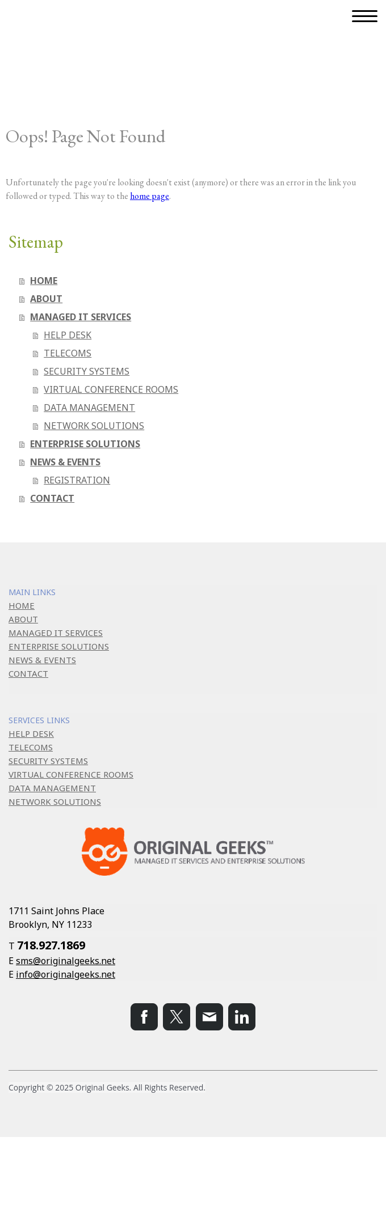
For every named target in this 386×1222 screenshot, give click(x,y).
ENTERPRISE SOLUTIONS (85, 444)
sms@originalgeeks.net (65, 960)
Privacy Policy (56, 1166)
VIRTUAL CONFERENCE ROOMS (111, 389)
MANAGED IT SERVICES (80, 317)
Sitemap (153, 1166)
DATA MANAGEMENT (89, 407)
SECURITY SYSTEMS (86, 371)
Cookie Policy (109, 1166)
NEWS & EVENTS (65, 462)
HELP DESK (67, 335)
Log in (16, 1192)
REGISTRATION (77, 480)
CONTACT (52, 498)
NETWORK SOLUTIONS (94, 425)
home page (149, 196)
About (16, 1166)
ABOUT (46, 298)
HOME (43, 280)
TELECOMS (67, 353)
